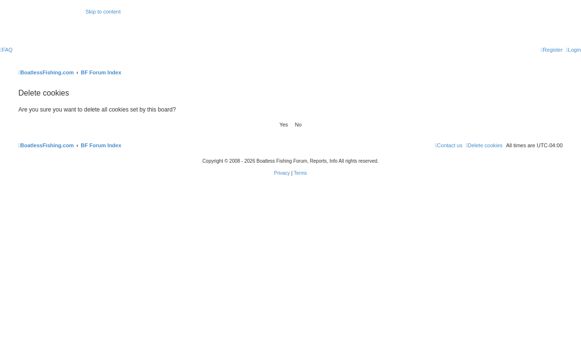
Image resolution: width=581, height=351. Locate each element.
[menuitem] (6, 50)
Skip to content (103, 11)
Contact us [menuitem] (449, 145)
